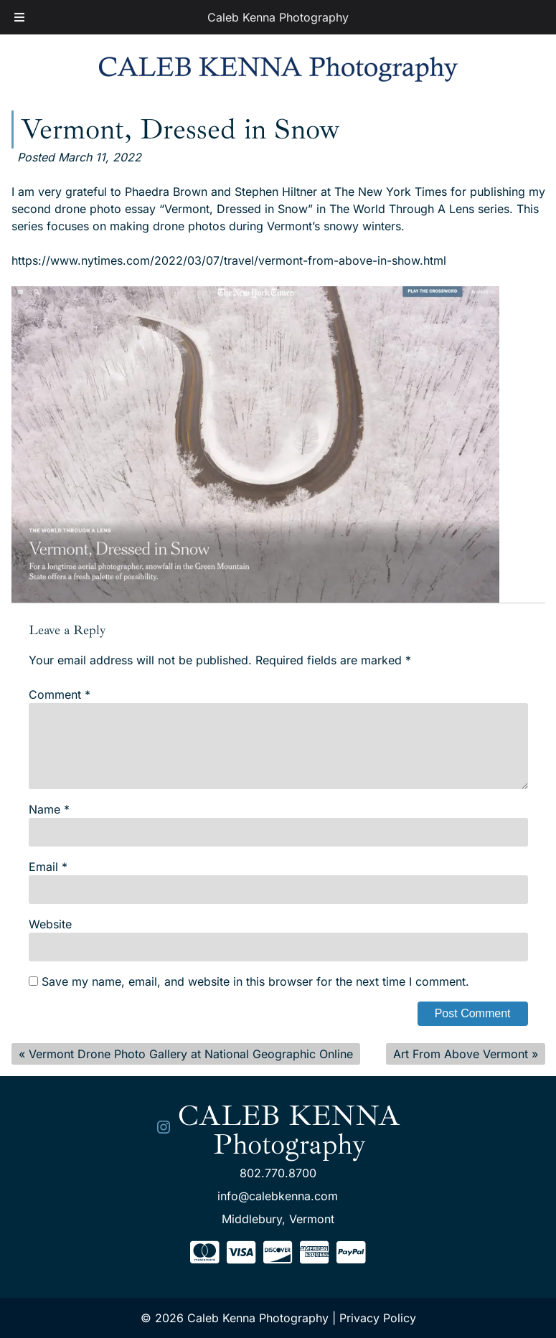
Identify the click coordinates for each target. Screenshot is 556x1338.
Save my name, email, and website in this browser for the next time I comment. (255, 981)
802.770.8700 (278, 1173)
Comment (59, 694)
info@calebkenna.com (277, 1196)
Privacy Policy (377, 1318)
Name (49, 809)
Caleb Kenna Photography (278, 17)
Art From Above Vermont (460, 1054)
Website (50, 924)
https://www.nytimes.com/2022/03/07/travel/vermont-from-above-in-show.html (228, 260)
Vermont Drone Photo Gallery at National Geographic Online (191, 1054)
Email (48, 866)
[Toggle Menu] (19, 17)
